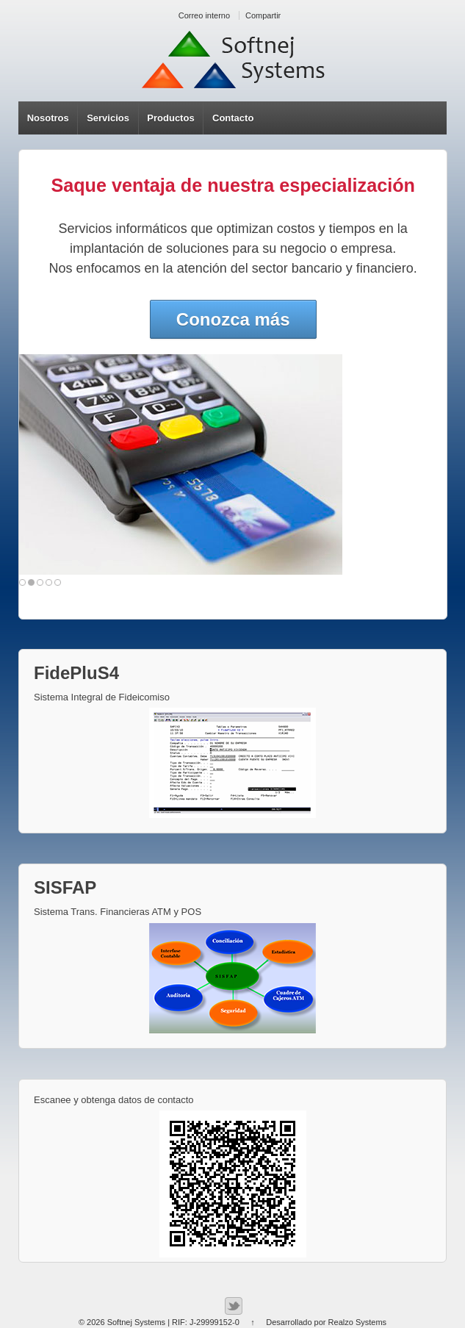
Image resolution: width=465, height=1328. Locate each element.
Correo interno (204, 15)
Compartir (263, 15)
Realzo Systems (357, 1322)
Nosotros (48, 117)
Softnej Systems (136, 1322)
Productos (170, 117)
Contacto (232, 117)
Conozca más (233, 319)
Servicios (108, 117)
